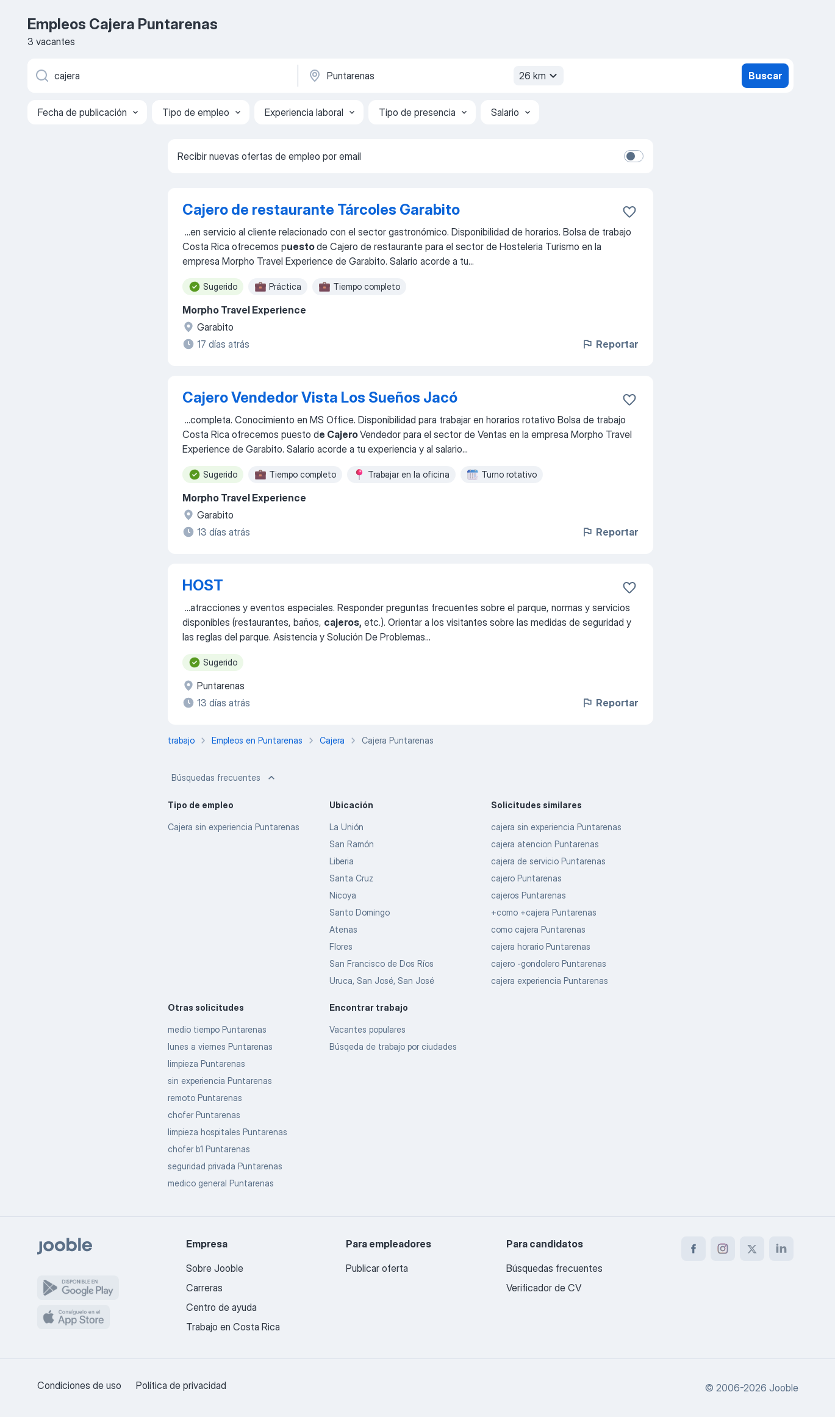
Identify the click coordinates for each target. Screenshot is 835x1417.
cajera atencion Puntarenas (545, 844)
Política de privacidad (181, 1385)
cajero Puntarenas (526, 878)
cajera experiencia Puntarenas (549, 980)
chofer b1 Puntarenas (209, 1149)
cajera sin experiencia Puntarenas (556, 827)
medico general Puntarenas (221, 1183)
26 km (540, 75)
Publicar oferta (377, 1268)
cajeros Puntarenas (528, 895)
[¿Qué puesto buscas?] (161, 76)
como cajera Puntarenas (538, 929)
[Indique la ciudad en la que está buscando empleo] (434, 76)
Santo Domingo (359, 912)
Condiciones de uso (79, 1385)
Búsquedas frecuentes (224, 778)
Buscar (765, 76)
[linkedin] (781, 1248)
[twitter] (752, 1248)
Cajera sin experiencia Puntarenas (233, 827)
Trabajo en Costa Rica (233, 1327)
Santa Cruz (351, 878)
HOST (202, 585)
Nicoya (342, 895)
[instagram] (723, 1248)
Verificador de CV (543, 1288)
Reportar (609, 344)
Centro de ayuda (221, 1307)
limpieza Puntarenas (206, 1063)
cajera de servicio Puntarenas (548, 861)
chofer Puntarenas (204, 1115)
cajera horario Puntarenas (540, 946)
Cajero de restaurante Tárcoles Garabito (321, 209)
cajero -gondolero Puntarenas (548, 963)
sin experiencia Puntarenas (220, 1080)
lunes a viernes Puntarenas (220, 1046)
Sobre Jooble (214, 1268)
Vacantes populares (367, 1029)
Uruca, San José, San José (381, 980)
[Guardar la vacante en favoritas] (629, 211)
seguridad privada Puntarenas (225, 1166)
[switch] (633, 156)
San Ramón (351, 844)
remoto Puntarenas (205, 1097)
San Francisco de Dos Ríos (381, 963)
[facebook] (693, 1248)
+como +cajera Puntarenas (544, 912)
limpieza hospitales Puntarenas (227, 1132)
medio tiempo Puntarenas (217, 1029)
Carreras (204, 1288)
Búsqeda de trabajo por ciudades (393, 1046)
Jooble (783, 1388)
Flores (341, 946)
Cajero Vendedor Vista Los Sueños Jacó (319, 397)
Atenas (343, 929)
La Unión (346, 827)
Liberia (341, 861)
